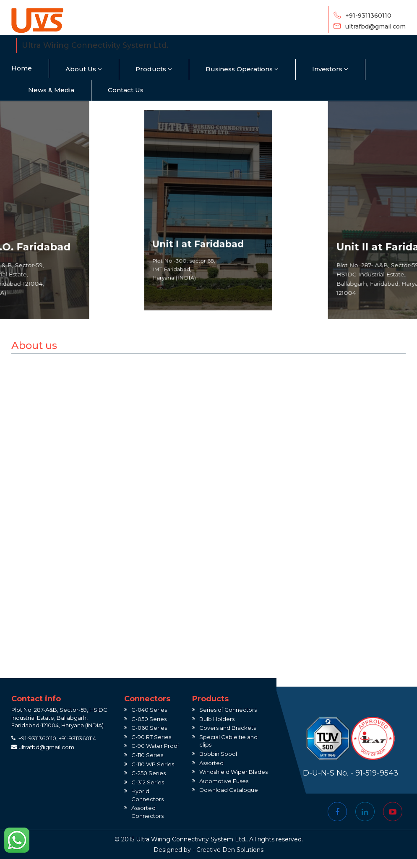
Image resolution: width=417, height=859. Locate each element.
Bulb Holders (217, 719)
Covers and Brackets (227, 727)
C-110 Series (147, 755)
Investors (330, 69)
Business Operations (242, 69)
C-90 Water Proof (155, 745)
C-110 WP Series (152, 764)
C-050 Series (149, 719)
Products (154, 69)
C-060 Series (149, 727)
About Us (83, 69)
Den (228, 850)
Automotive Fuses (223, 781)
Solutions (250, 850)
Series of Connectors (228, 709)
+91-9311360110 (368, 15)
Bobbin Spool (218, 753)
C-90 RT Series (151, 737)
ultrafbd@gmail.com (375, 26)
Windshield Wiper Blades (233, 771)
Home (21, 68)
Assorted (211, 763)
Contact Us (125, 90)
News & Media (51, 90)
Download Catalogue (228, 789)
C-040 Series (149, 709)
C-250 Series (148, 773)
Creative (208, 850)
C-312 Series (147, 782)
